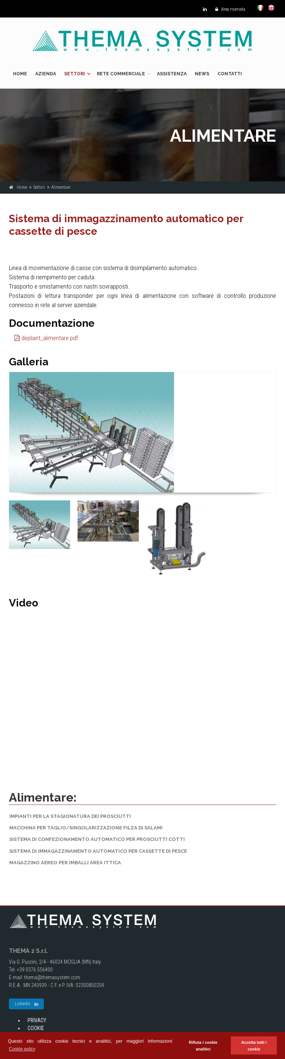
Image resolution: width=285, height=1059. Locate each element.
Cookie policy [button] (22, 1049)
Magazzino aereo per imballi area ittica (65, 862)
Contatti (229, 73)
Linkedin (26, 1004)
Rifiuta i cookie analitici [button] (203, 1045)
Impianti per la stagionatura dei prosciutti (70, 816)
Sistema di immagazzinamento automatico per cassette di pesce (98, 851)
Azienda (45, 73)
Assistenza (172, 73)
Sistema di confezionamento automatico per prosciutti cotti (97, 839)
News (202, 73)
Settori (74, 73)
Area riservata (228, 9)
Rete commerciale (121, 73)
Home (20, 73)
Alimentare (60, 187)
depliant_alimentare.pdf (46, 338)
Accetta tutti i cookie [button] (253, 1045)
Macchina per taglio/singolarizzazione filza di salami (86, 828)
